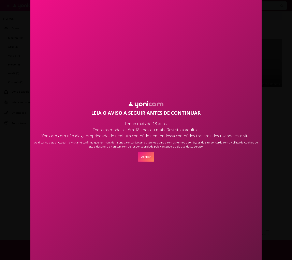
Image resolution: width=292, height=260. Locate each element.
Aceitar (146, 157)
